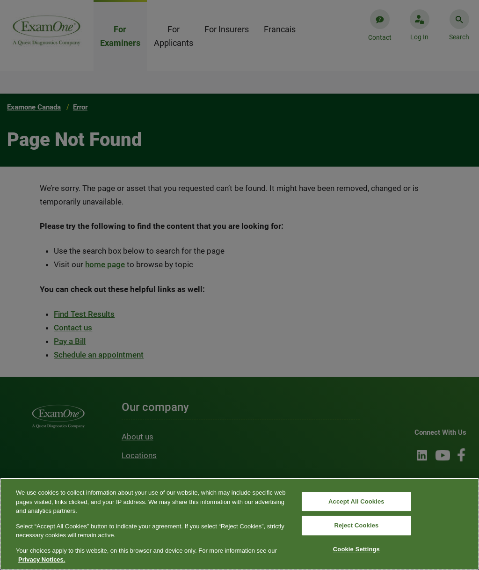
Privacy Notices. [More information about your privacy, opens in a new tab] (41, 559)
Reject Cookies (356, 525)
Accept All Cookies (356, 501)
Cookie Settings (356, 549)
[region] (239, 524)
